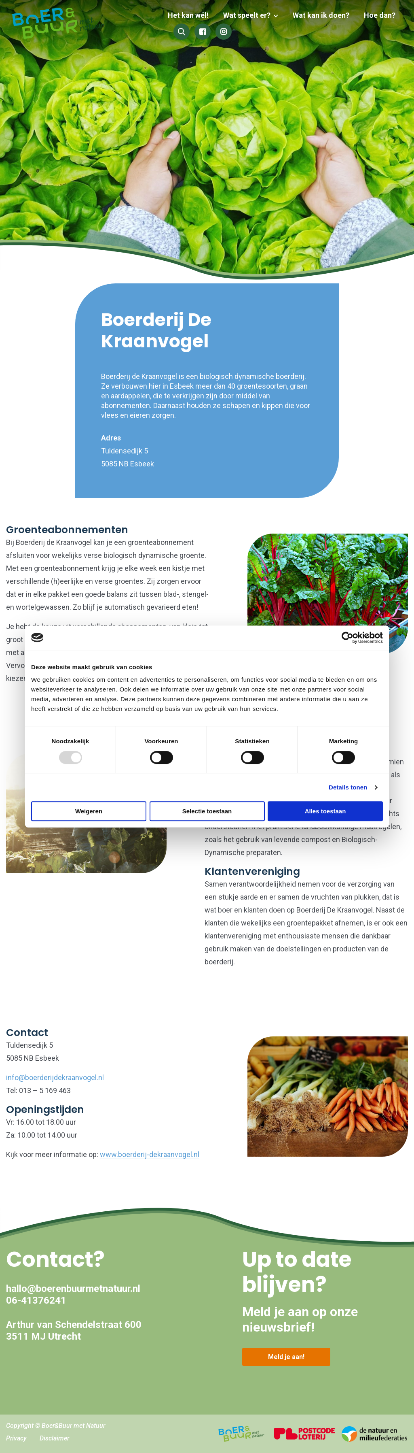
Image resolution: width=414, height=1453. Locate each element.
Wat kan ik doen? (322, 15)
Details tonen (348, 787)
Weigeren (88, 811)
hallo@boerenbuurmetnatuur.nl (73, 1288)
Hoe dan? (379, 15)
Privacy (16, 1438)
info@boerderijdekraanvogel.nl (55, 1077)
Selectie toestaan (207, 811)
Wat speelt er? (250, 15)
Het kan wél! (193, 15)
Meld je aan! (286, 1357)
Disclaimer (54, 1438)
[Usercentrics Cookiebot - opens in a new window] (347, 638)
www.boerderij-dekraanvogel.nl (149, 1154)
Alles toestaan (325, 811)
